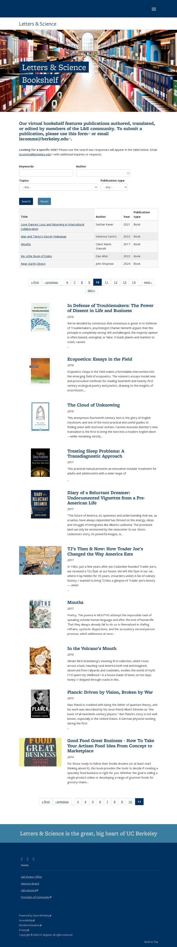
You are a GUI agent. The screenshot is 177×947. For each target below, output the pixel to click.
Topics (24, 180)
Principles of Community (36, 897)
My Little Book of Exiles (36, 256)
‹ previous (52, 283)
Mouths (26, 244)
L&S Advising (29, 890)
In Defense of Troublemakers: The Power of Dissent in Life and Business (110, 307)
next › (149, 283)
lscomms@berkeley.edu (45, 139)
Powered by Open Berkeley (35, 915)
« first (36, 283)
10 (132, 802)
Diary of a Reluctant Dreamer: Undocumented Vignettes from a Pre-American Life (106, 497)
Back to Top (151, 942)
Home (24, 865)
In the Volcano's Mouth (91, 648)
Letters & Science (37, 23)
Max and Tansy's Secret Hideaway (44, 236)
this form (79, 133)
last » (92, 291)
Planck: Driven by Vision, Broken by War (110, 692)
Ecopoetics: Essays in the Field (99, 359)
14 (135, 283)
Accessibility (27, 920)
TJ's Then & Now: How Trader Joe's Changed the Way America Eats (105, 551)
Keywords (26, 166)
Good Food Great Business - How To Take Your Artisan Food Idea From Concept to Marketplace (110, 745)
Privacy (24, 930)
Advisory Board (30, 883)
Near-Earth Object (33, 264)
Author (81, 166)
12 (117, 283)
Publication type (112, 180)
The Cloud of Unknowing (93, 405)
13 (126, 283)
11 (108, 283)
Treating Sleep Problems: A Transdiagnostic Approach (95, 453)
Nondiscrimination (30, 925)
